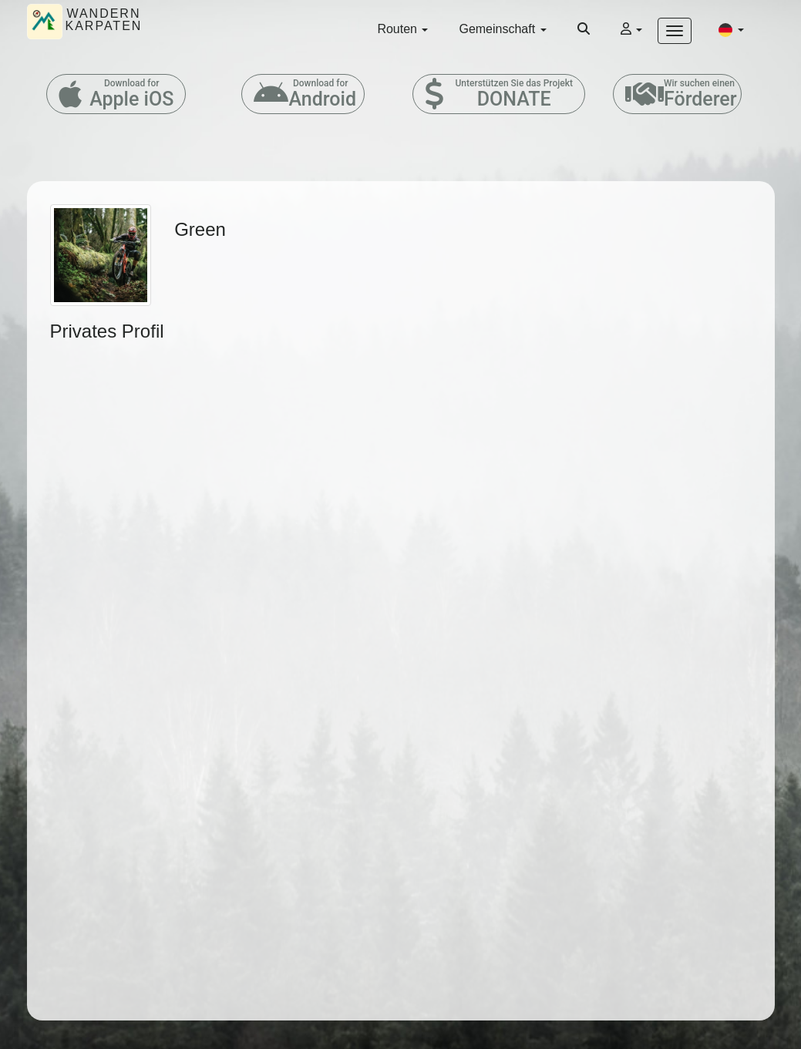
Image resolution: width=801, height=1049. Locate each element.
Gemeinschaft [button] (502, 28)
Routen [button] (402, 28)
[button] (731, 29)
